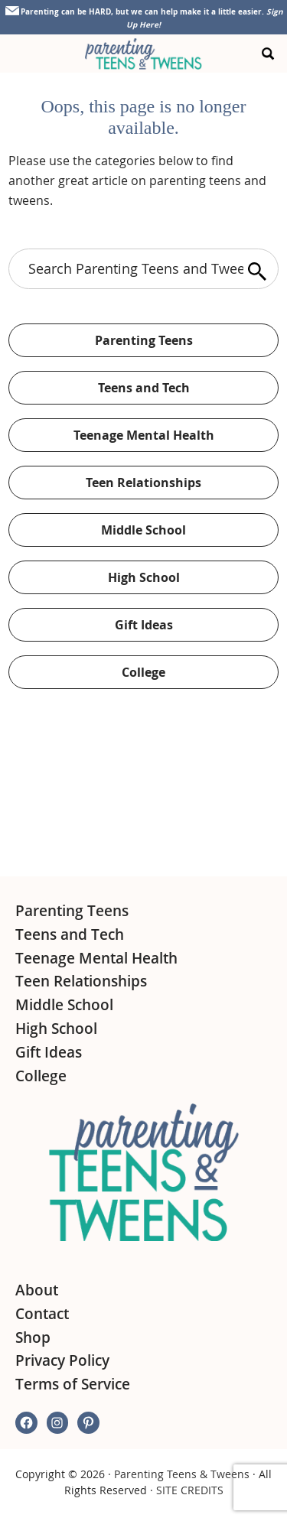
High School (144, 577)
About (36, 1290)
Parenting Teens (144, 340)
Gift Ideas (144, 624)
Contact (42, 1314)
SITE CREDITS (189, 1490)
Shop (33, 1337)
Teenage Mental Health (143, 435)
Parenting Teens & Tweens (181, 1474)
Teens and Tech (144, 387)
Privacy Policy (62, 1360)
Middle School (143, 530)
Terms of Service (72, 1384)
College (143, 672)
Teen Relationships (143, 482)
